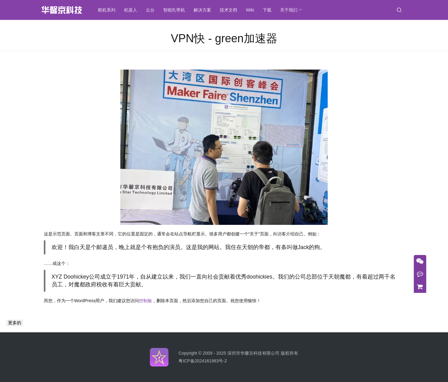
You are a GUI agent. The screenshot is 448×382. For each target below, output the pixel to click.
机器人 (130, 9)
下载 (267, 9)
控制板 (145, 300)
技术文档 (229, 9)
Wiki (250, 9)
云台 (150, 9)
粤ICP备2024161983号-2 (202, 360)
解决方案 (202, 9)
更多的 (14, 322)
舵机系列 (107, 9)
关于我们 (289, 9)
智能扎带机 (174, 9)
